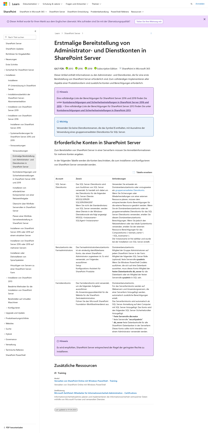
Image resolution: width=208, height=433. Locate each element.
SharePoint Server (72, 33)
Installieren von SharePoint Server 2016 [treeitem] (22, 126)
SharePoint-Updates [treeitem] (15, 48)
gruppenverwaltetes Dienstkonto (129, 190)
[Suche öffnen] (191, 3)
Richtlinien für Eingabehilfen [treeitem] (18, 54)
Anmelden (200, 3)
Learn (57, 33)
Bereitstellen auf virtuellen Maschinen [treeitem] (19, 300)
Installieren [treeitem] (13, 80)
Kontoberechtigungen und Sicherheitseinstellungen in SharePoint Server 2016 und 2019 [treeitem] (24, 177)
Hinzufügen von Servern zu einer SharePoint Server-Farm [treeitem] (22, 269)
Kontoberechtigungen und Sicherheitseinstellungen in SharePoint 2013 (94, 110)
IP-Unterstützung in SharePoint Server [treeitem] (22, 87)
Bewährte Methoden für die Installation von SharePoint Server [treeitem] (20, 290)
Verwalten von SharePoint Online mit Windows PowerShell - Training (85, 381)
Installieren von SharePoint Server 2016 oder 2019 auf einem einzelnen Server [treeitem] (22, 232)
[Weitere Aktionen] (151, 33)
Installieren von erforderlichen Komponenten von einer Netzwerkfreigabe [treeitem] (23, 193)
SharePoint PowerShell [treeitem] (15, 355)
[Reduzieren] (35, 31)
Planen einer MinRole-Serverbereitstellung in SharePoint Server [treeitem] (22, 219)
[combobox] (19, 37)
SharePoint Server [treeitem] (14, 43)
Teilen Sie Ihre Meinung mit (148, 21)
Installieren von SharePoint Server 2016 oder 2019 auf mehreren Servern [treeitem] (22, 244)
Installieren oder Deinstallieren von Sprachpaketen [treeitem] (18, 256)
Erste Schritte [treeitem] (12, 64)
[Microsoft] (5, 4)
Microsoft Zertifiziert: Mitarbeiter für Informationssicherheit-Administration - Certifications (95, 393)
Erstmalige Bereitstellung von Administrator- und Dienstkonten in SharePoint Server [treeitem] (23, 161)
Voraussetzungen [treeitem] (20, 150)
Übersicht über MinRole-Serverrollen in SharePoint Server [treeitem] (24, 207)
